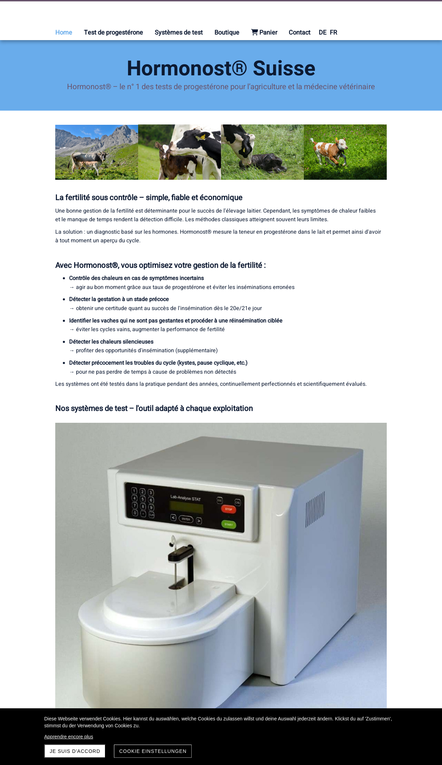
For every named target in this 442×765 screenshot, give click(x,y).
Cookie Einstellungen (152, 751)
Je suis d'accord (75, 751)
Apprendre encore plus (68, 736)
